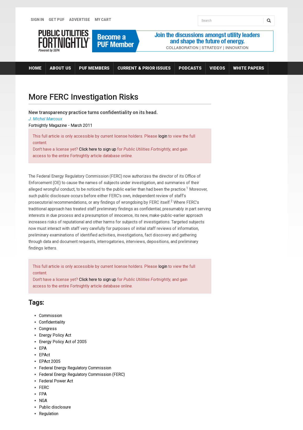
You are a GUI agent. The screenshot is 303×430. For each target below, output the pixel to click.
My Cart (103, 20)
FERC (44, 387)
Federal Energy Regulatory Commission (75, 367)
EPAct (44, 354)
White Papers (248, 68)
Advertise (79, 20)
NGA (43, 400)
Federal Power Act (56, 380)
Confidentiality (52, 322)
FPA (43, 394)
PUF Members (94, 68)
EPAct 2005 (49, 361)
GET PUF (56, 20)
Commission (50, 315)
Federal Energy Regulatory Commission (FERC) (82, 374)
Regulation (48, 413)
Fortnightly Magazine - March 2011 (60, 125)
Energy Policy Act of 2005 (63, 341)
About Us (60, 68)
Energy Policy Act (55, 335)
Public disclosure (55, 407)
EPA (43, 348)
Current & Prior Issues (144, 68)
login (162, 136)
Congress (48, 328)
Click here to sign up (97, 149)
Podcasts (190, 68)
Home (35, 68)
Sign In (37, 20)
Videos (217, 68)
